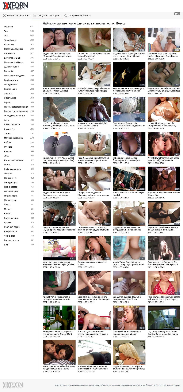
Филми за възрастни (16, 15)
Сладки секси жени (77, 15)
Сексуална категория (47, 15)
